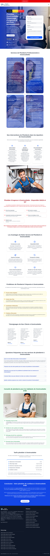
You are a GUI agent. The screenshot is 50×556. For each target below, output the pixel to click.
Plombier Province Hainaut (30, 514)
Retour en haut (45, 553)
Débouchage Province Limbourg (6, 540)
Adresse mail (29, 21)
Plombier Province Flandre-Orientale (32, 524)
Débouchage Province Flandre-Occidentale (8, 548)
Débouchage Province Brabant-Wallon (7, 537)
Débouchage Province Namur (6, 543)
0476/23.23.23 (25, 1)
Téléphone (28, 25)
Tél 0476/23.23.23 (10, 35)
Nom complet (29, 17)
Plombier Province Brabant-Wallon (32, 516)
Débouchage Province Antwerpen (7, 532)
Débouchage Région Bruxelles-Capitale (8, 534)
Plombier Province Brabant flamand (32, 525)
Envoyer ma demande (34, 37)
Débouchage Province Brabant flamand (8, 547)
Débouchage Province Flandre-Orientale (8, 545)
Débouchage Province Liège (6, 539)
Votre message (29, 29)
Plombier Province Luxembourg (31, 520)
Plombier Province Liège (30, 517)
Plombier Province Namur (30, 522)
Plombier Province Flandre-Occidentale (33, 527)
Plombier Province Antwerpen (31, 511)
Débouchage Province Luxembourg (7, 542)
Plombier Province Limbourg (31, 519)
